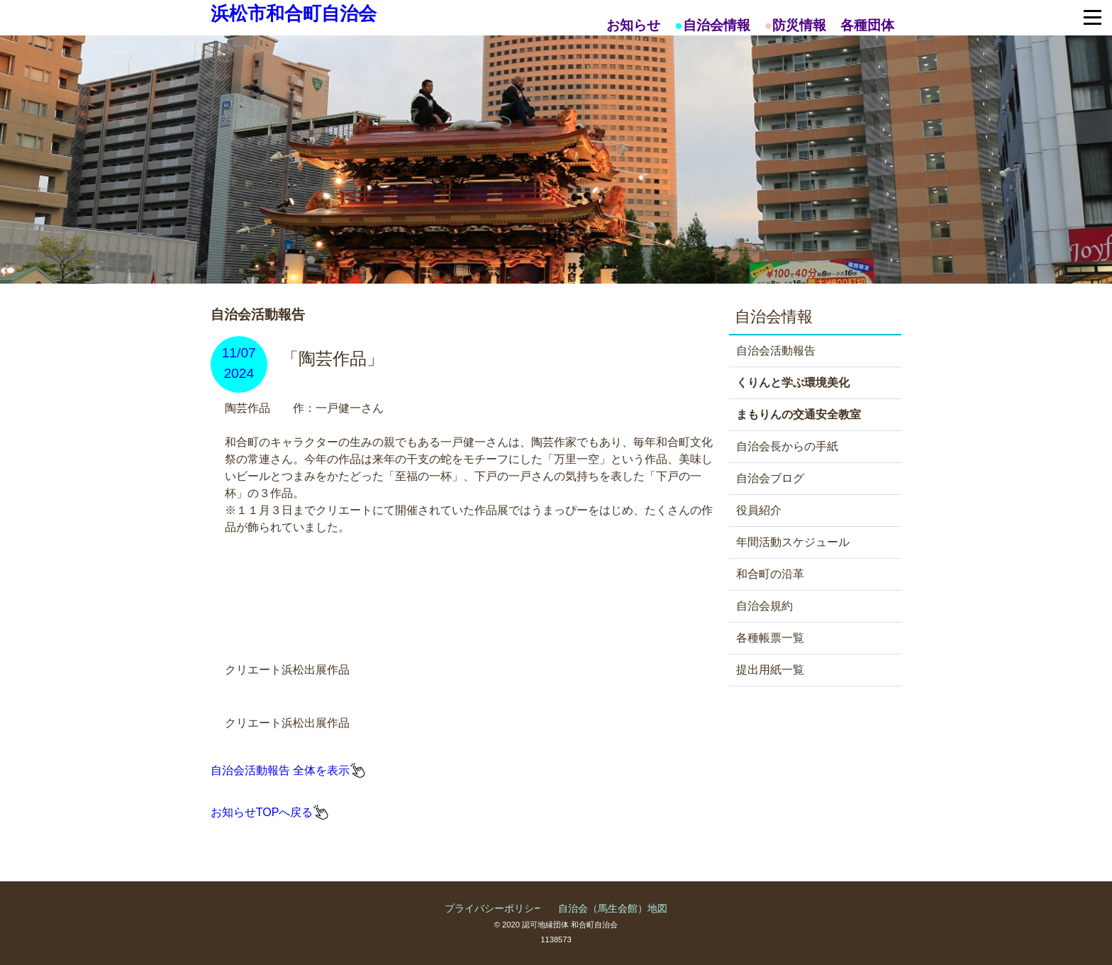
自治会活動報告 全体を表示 (280, 770)
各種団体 (867, 25)
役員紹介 (759, 510)
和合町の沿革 (770, 574)
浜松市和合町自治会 (294, 13)
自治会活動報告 (776, 351)
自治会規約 (764, 606)
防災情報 (799, 25)
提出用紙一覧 (770, 670)
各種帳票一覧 (770, 638)
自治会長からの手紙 (787, 446)
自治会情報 (716, 25)
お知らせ (633, 25)
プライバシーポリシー (494, 908)
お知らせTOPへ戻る (262, 812)
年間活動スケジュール (793, 542)
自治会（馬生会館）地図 (612, 908)
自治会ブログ (770, 478)
